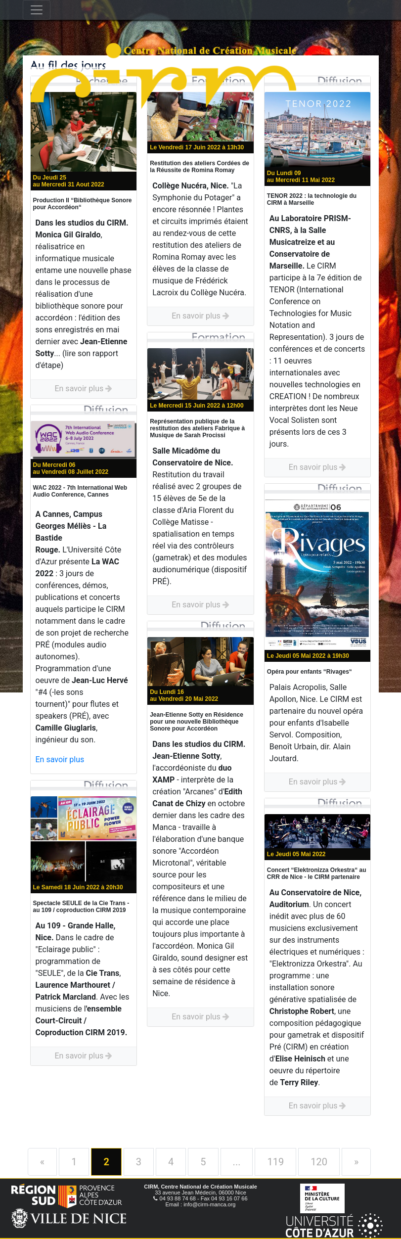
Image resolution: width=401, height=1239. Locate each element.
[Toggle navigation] (36, 10)
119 (275, 1162)
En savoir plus (83, 388)
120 (319, 1162)
